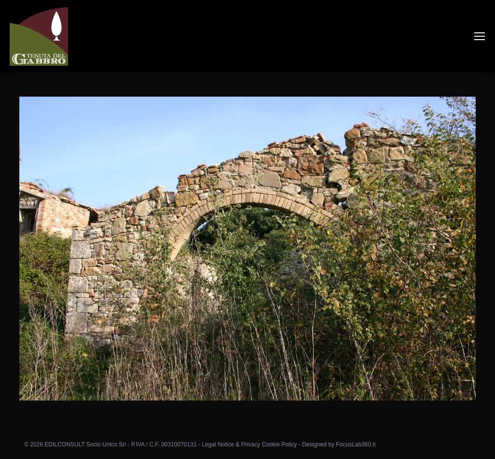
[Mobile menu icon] (479, 36)
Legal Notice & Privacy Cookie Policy (249, 444)
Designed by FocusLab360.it (339, 444)
